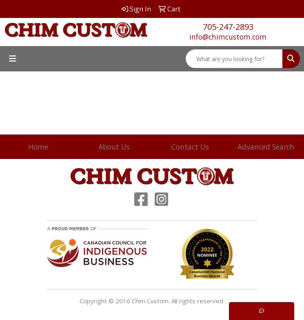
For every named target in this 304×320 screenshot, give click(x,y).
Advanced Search (265, 147)
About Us (114, 147)
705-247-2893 (228, 26)
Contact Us (190, 147)
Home (38, 147)
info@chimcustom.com (227, 37)
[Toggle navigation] (12, 58)
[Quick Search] (234, 58)
